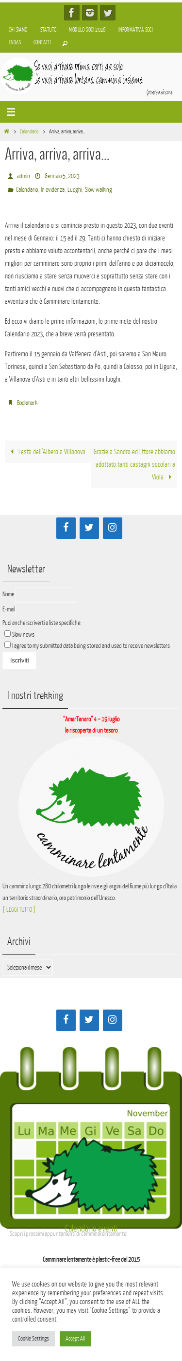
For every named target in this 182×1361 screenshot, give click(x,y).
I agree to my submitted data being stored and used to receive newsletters (87, 645)
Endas (15, 42)
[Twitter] (89, 528)
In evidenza (53, 189)
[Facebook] (66, 528)
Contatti (42, 42)
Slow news (23, 634)
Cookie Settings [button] (33, 1338)
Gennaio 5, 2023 (62, 176)
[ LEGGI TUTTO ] (19, 909)
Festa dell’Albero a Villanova (46, 452)
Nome (8, 594)
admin (23, 176)
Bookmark (27, 402)
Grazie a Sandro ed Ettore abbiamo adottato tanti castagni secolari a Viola (134, 464)
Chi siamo (18, 30)
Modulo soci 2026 (87, 30)
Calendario (29, 132)
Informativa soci (135, 30)
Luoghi (74, 189)
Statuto (48, 30)
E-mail (8, 609)
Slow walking (98, 189)
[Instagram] (112, 528)
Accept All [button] (75, 1338)
